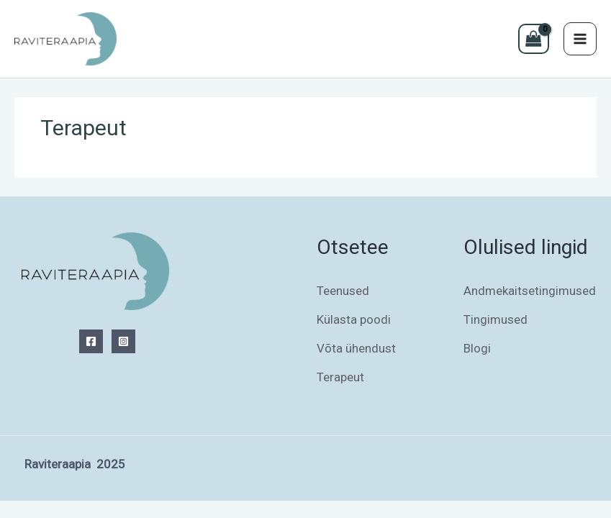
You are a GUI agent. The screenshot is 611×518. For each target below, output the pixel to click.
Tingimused (495, 319)
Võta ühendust (356, 348)
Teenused (343, 290)
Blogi (477, 348)
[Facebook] (91, 341)
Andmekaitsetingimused (529, 290)
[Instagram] (123, 341)
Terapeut (340, 377)
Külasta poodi (354, 319)
